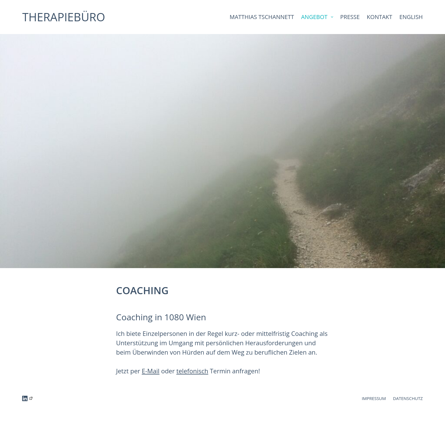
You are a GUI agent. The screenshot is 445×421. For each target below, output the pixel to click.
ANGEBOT (318, 17)
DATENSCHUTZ (408, 398)
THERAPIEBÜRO (63, 17)
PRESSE (350, 17)
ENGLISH (411, 17)
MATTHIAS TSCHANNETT (262, 17)
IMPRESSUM (374, 398)
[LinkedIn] (27, 398)
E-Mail (150, 371)
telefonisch (192, 371)
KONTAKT (379, 17)
